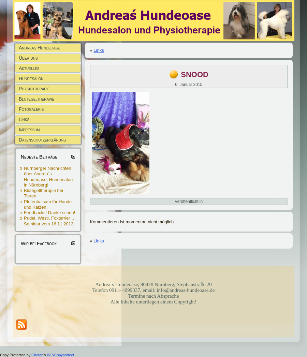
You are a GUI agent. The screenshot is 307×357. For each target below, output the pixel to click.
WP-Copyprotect (60, 355)
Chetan (37, 355)
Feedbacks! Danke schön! (49, 212)
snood (194, 73)
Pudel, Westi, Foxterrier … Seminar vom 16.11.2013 (50, 220)
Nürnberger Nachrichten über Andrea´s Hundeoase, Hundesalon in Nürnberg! (48, 177)
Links (98, 50)
